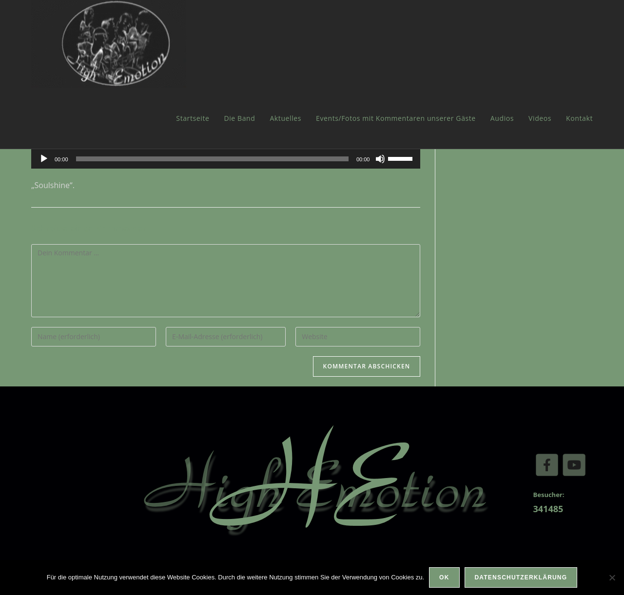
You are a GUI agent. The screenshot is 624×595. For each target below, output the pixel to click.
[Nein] (612, 577)
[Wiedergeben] (44, 159)
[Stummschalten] (380, 159)
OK (444, 577)
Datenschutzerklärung (521, 577)
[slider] (212, 158)
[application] (225, 159)
